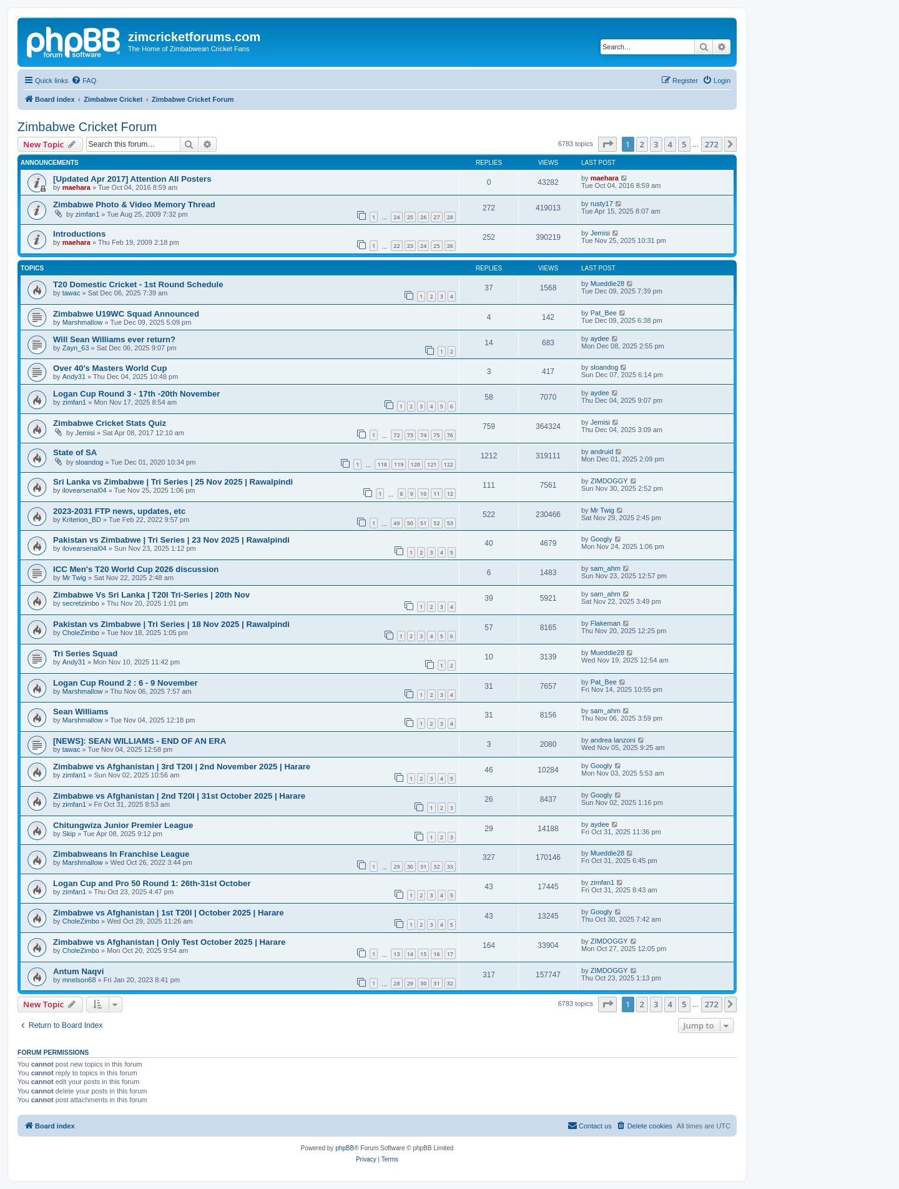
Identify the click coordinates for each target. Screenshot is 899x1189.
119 (398, 464)
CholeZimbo (80, 632)
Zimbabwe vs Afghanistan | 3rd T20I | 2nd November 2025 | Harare (181, 766)
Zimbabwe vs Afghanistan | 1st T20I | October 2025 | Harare (168, 912)
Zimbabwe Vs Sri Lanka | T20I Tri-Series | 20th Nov (151, 594)
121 (431, 464)
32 (436, 866)
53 (450, 523)
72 (396, 435)
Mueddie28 (607, 283)
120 (415, 464)
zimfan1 (88, 214)
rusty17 (602, 203)
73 (410, 435)
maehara (76, 187)
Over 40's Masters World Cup (110, 368)
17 (450, 954)
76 (450, 435)
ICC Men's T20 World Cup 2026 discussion (136, 569)
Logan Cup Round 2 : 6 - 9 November (125, 683)
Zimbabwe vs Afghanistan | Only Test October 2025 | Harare (169, 942)
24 (396, 217)
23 (410, 246)
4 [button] (670, 144)
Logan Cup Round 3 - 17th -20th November (136, 393)
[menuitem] (83, 80)
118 (381, 464)
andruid (602, 451)
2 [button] (642, 144)
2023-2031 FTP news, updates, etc (119, 511)
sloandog (605, 367)
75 (436, 435)
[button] (607, 144)
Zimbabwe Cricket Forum (87, 127)
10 (423, 494)
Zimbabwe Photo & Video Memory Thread (134, 204)
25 (410, 217)
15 (423, 954)
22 (396, 246)
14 (410, 954)
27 (436, 217)
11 (436, 494)
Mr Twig (602, 510)
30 (410, 866)
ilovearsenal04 (84, 490)
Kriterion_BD (81, 519)
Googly (601, 539)
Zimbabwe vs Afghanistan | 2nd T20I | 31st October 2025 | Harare (179, 796)
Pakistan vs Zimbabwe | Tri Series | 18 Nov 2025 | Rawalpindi (171, 624)
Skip (69, 833)
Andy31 (74, 376)
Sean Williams (81, 711)
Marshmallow (82, 322)
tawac (71, 293)
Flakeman (606, 623)
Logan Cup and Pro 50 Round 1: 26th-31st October (152, 883)
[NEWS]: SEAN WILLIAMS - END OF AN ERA (139, 741)
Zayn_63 (75, 348)
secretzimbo (80, 603)
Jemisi (600, 233)
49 (396, 523)
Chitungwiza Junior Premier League (123, 825)
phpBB (344, 1148)
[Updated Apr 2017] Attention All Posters (132, 179)
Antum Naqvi (78, 971)
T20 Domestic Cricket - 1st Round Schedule (138, 284)
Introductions (79, 234)
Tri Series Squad (85, 653)
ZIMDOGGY (609, 481)
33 (450, 866)
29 (396, 866)
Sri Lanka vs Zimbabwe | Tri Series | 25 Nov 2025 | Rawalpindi (173, 481)
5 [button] (684, 144)
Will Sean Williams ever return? (114, 339)
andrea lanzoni (613, 740)
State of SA (75, 452)
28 (450, 217)
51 (423, 523)
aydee (600, 338)
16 (436, 954)
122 (448, 464)
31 (423, 866)
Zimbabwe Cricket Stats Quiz (109, 423)
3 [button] (656, 144)
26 (423, 217)
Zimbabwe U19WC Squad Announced (126, 313)
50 (410, 523)
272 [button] (712, 144)
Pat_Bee (604, 313)
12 (450, 494)
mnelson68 (79, 980)
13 (396, 954)
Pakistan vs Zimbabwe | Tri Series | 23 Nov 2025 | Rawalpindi (171, 540)
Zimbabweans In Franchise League (121, 854)
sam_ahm (606, 568)
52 (436, 523)
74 (423, 435)
